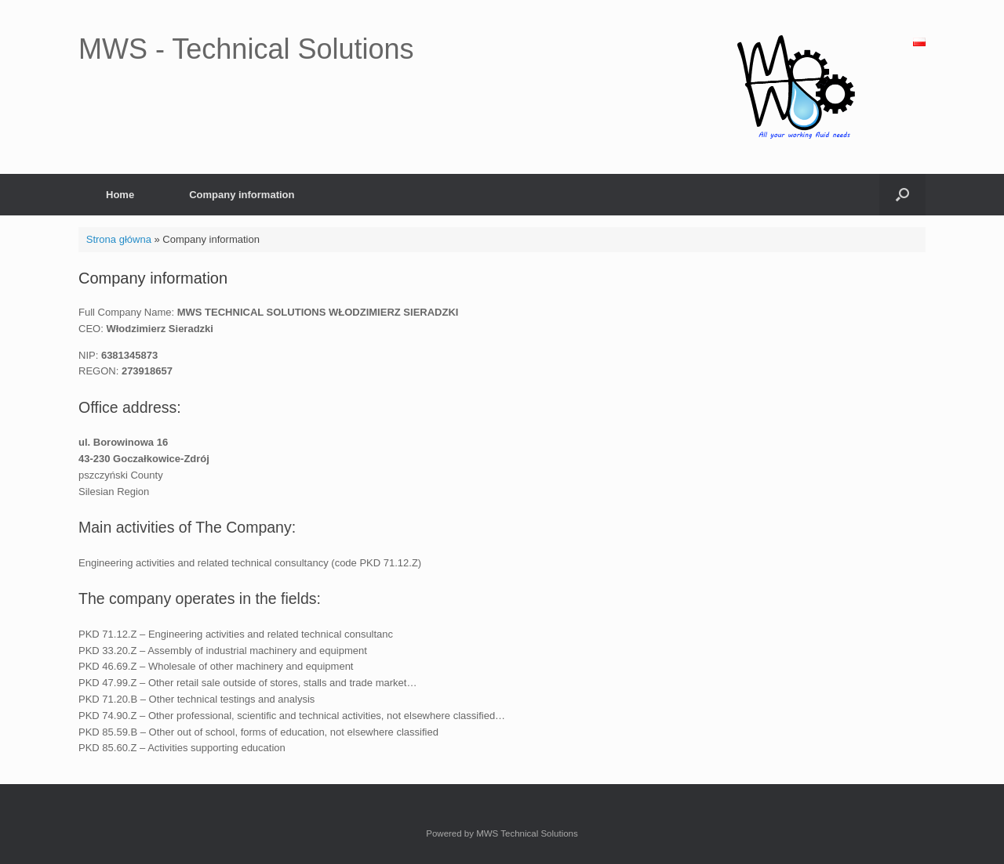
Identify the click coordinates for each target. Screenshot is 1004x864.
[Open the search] (902, 194)
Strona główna (118, 239)
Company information (241, 195)
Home (120, 195)
